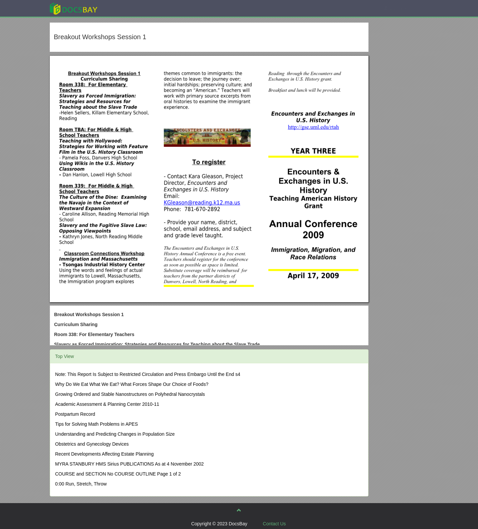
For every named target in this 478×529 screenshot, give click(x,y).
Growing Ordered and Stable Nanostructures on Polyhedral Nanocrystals (130, 394)
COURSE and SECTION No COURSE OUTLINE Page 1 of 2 (118, 474)
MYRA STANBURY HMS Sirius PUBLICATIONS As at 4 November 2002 (129, 464)
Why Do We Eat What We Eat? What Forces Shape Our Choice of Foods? (131, 384)
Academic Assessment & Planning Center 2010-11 (107, 404)
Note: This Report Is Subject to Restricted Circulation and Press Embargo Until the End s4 (147, 374)
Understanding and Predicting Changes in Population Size (115, 434)
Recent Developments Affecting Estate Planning (104, 454)
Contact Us (274, 523)
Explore (123, 8)
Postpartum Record (75, 414)
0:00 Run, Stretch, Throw (81, 483)
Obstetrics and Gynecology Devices (92, 444)
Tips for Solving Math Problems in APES (96, 424)
